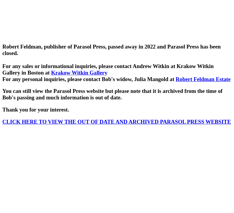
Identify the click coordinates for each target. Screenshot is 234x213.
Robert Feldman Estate (203, 79)
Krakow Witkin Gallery (79, 73)
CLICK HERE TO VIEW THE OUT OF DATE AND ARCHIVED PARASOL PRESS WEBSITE (116, 122)
